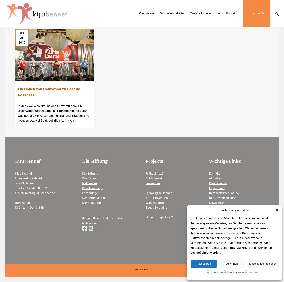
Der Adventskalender (223, 198)
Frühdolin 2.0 (154, 173)
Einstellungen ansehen (263, 263)
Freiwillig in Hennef (159, 193)
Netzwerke (89, 183)
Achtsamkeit (154, 178)
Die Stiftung (90, 173)
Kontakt (214, 173)
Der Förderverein (93, 198)
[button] (277, 210)
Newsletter (216, 202)
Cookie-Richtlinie (218, 272)
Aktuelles (215, 178)
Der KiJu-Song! (92, 202)
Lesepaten (153, 183)
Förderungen (91, 193)
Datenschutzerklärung (237, 272)
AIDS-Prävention (157, 198)
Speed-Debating (156, 207)
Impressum (253, 272)
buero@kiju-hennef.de (40, 193)
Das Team (89, 178)
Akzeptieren (204, 263)
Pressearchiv (218, 183)
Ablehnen (232, 263)
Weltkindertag (155, 202)
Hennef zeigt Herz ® (159, 217)
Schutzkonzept (92, 188)
